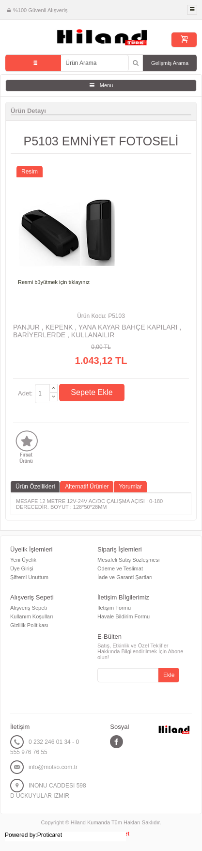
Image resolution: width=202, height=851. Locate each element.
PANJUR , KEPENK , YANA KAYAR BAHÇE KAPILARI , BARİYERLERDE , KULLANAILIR (97, 331)
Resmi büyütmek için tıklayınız (54, 282)
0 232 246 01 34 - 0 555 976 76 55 (44, 747)
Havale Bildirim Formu (123, 616)
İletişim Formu (114, 608)
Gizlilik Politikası (29, 625)
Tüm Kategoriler (33, 63)
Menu (106, 85)
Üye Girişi (21, 568)
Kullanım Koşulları (31, 616)
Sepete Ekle (91, 392)
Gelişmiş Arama (169, 63)
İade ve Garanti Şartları (125, 577)
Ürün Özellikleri (35, 486)
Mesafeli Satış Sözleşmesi (128, 560)
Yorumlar (130, 486)
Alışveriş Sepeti (28, 608)
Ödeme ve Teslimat (120, 568)
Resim (29, 171)
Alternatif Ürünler (87, 486)
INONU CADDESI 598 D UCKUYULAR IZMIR (48, 790)
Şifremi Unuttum (29, 577)
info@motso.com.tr (53, 767)
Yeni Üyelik (23, 560)
